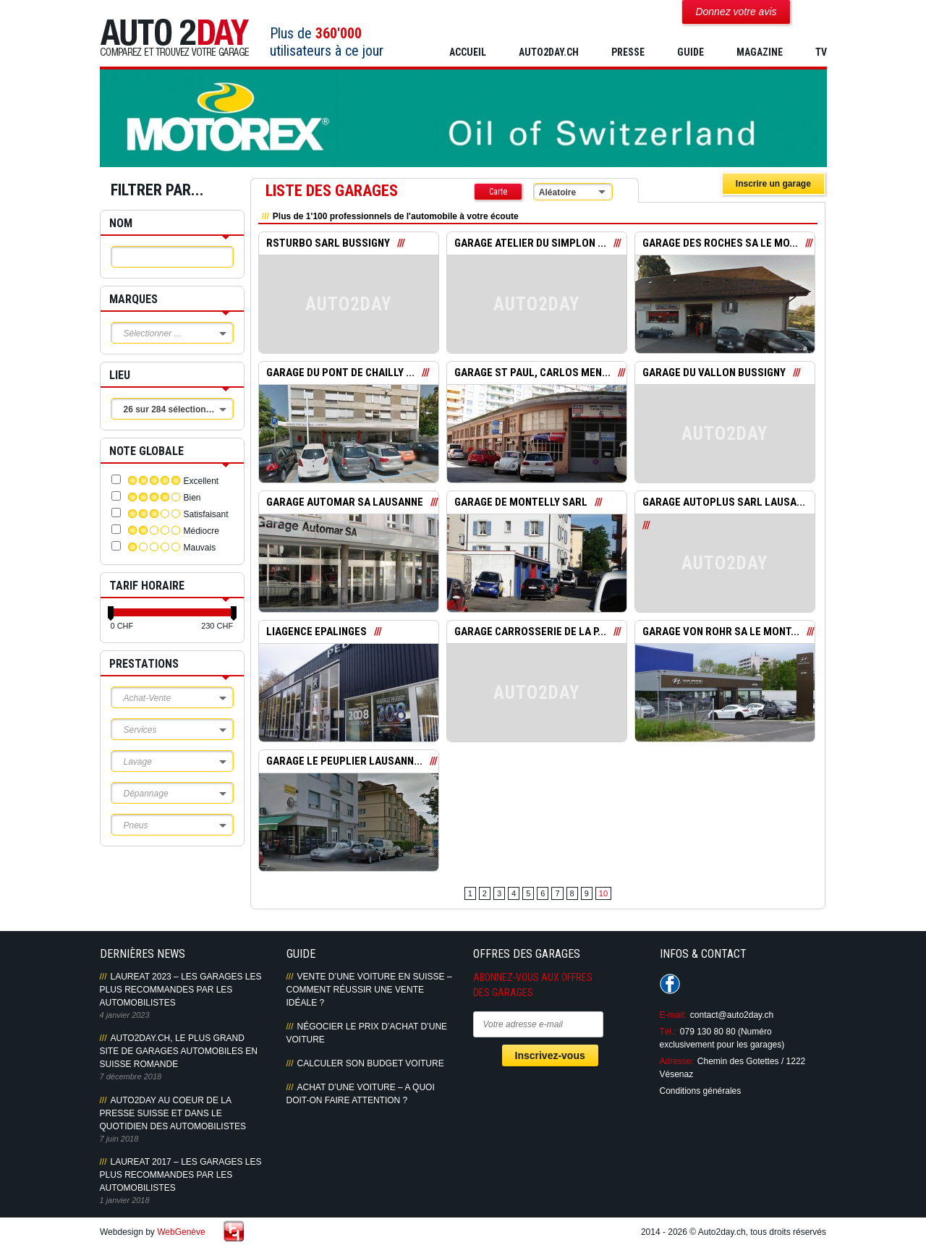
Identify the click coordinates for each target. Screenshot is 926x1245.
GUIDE (690, 52)
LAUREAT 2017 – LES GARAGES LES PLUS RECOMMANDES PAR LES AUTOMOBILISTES (181, 1175)
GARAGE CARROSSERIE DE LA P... (530, 632)
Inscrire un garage (773, 184)
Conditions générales (701, 1091)
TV (821, 52)
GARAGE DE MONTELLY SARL (520, 502)
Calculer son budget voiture (370, 1063)
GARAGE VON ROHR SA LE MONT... (720, 632)
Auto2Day (175, 38)
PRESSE (628, 52)
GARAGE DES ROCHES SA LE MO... (720, 243)
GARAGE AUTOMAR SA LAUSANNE (344, 502)
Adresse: (677, 1061)
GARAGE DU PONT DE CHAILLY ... (340, 373)
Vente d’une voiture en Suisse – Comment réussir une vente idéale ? (369, 990)
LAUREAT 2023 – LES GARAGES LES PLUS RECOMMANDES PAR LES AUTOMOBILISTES (181, 990)
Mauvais (200, 548)
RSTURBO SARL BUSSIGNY (328, 243)
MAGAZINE (759, 52)
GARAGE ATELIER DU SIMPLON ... (530, 243)
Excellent (201, 481)
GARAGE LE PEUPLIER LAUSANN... (344, 761)
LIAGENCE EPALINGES (316, 632)
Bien (192, 498)
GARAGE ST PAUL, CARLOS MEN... (532, 373)
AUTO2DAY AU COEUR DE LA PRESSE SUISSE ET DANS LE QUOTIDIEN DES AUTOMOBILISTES (173, 1113)
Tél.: (668, 1032)
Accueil (467, 52)
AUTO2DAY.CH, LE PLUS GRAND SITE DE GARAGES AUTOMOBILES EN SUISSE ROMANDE (179, 1051)
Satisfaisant (206, 514)
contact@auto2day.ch (731, 1015)
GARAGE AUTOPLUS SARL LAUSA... (723, 502)
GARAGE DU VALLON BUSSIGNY (714, 373)
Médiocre (201, 531)
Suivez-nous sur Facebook (670, 984)
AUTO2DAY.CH (549, 52)
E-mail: (673, 1015)
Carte (498, 192)
